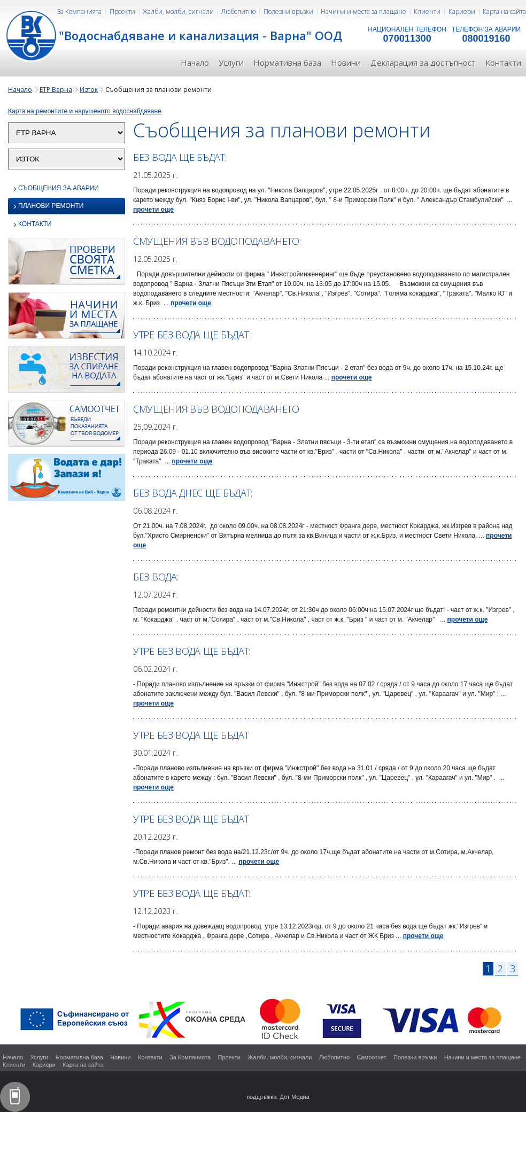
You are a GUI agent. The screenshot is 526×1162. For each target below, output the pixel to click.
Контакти (503, 62)
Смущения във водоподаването (216, 408)
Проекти (122, 11)
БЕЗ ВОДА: (155, 576)
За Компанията (79, 11)
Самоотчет (371, 1057)
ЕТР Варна (56, 89)
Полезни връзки (288, 11)
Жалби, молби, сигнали (178, 11)
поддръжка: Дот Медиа (278, 1097)
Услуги (231, 62)
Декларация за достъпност (423, 62)
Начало (195, 62)
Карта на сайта (504, 11)
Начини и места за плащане (363, 11)
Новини (346, 62)
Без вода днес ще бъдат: (192, 492)
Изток (89, 89)
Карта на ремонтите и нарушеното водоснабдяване (84, 111)
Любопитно (238, 11)
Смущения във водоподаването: (217, 241)
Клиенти (427, 11)
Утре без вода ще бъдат (191, 735)
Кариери (461, 11)
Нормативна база (287, 62)
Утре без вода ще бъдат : (193, 334)
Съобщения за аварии (56, 188)
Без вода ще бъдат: (180, 157)
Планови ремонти (48, 207)
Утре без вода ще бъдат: (191, 651)
